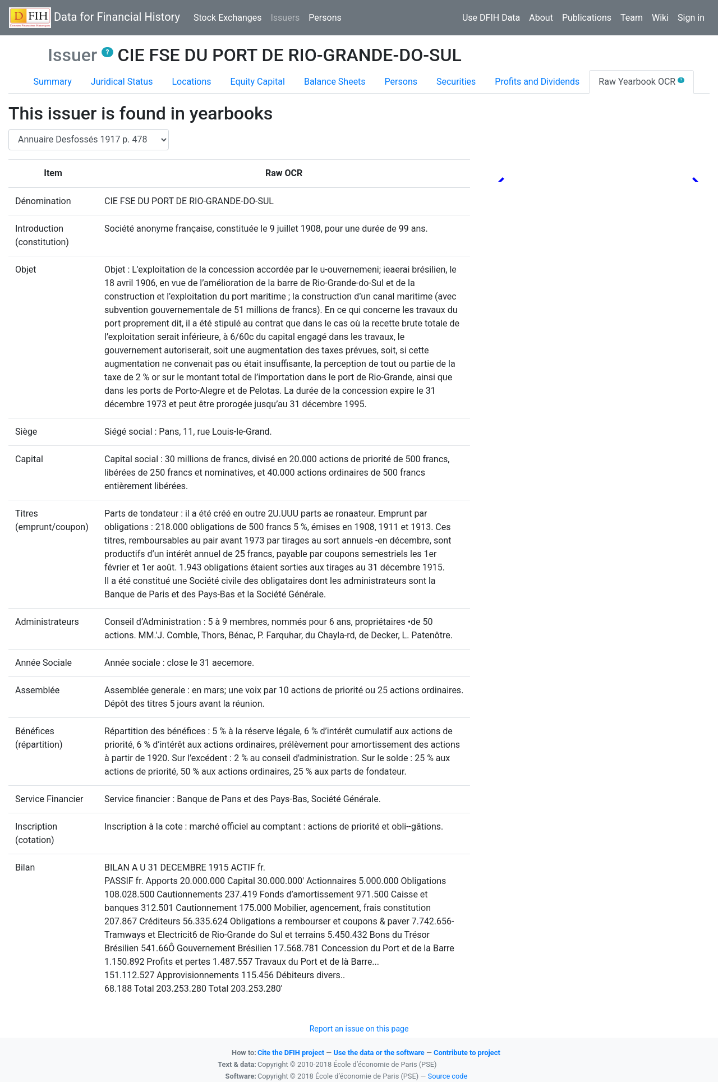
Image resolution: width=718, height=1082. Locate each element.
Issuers (287, 17)
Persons (325, 17)
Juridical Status (122, 81)
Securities (456, 81)
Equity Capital (258, 81)
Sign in (691, 17)
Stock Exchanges (227, 17)
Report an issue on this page (359, 1028)
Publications (586, 17)
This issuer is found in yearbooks (140, 113)
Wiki (660, 17)
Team (631, 17)
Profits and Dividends (537, 81)
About (541, 17)
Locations (191, 81)
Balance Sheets (335, 81)
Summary (53, 81)
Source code (448, 1076)
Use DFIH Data (491, 17)
